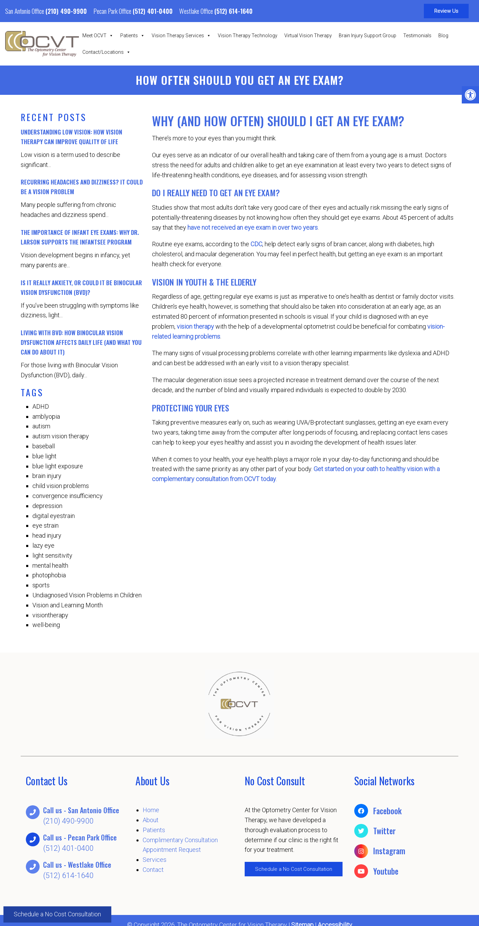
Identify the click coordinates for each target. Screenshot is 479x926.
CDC (256, 244)
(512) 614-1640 (233, 11)
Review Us (446, 11)
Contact (153, 869)
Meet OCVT (97, 35)
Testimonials (417, 35)
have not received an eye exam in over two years (252, 227)
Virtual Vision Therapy (308, 35)
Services (154, 859)
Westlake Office (196, 11)
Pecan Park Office (113, 11)
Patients (132, 35)
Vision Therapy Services (181, 35)
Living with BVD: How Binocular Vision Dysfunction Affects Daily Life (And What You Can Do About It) (81, 342)
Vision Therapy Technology (247, 35)
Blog (443, 35)
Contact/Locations (106, 52)
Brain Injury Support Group (367, 35)
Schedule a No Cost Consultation (57, 914)
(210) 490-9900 (66, 11)
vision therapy (195, 326)
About (151, 820)
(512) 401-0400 (153, 11)
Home (151, 810)
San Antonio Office (25, 11)
